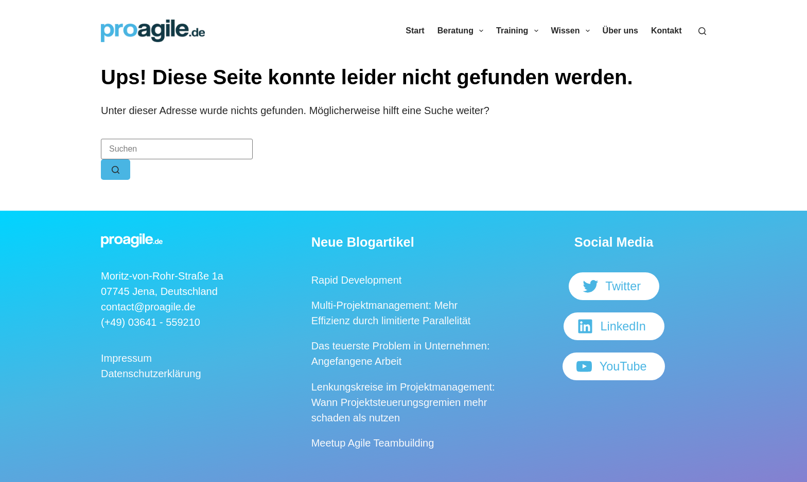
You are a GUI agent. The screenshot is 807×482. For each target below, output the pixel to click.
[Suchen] (702, 31)
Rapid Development (356, 280)
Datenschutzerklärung (151, 373)
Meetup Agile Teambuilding (372, 443)
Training (519, 31)
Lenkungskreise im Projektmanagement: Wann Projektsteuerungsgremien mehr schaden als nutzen (403, 402)
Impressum (126, 358)
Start (415, 30)
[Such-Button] (115, 169)
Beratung (462, 31)
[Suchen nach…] (177, 149)
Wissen (572, 31)
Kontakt (666, 30)
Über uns (620, 30)
